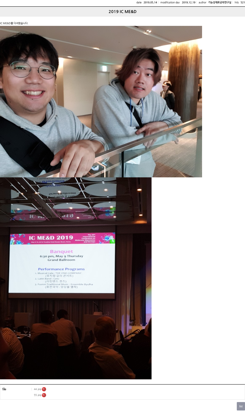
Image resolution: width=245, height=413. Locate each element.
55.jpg (38, 394)
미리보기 (44, 389)
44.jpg (38, 389)
